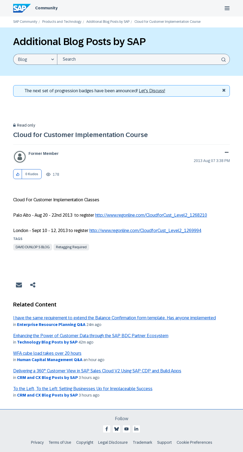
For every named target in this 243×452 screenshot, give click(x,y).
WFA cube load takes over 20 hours (47, 353)
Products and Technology (61, 22)
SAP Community (25, 22)
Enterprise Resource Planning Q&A (51, 324)
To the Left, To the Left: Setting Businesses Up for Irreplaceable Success (82, 388)
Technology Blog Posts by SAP (47, 342)
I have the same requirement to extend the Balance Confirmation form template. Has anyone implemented (114, 318)
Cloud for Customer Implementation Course (80, 134)
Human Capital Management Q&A (50, 360)
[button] (17, 174)
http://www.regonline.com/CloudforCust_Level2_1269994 (145, 230)
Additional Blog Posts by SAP (107, 22)
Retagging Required (71, 247)
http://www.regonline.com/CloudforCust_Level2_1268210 (151, 215)
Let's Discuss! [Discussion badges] (152, 90)
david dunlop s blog (33, 247)
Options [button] (225, 153)
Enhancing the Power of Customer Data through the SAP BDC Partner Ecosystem (90, 335)
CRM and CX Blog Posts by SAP (47, 377)
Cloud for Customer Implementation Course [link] (167, 22)
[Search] (143, 59)
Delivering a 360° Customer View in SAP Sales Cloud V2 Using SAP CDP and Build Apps (97, 371)
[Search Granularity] (35, 59)
